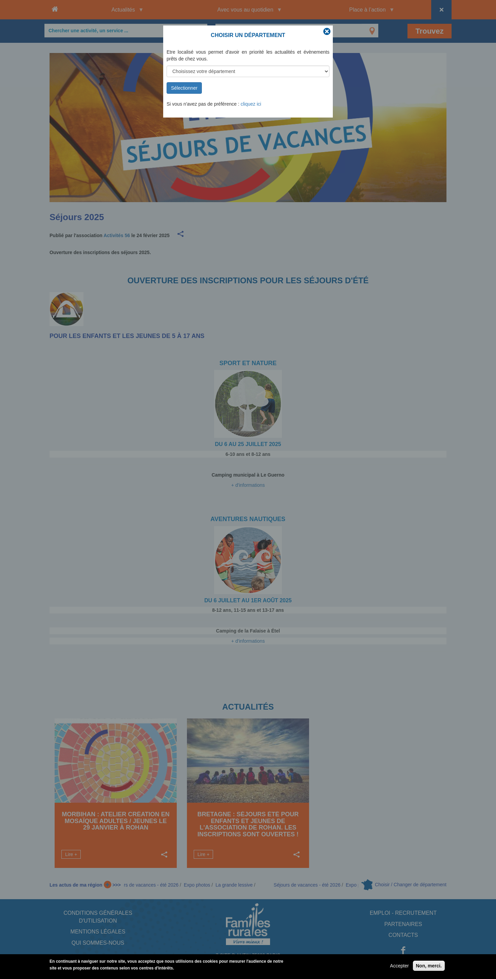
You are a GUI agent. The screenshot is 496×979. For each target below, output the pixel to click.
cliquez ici (251, 104)
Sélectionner (184, 88)
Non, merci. (429, 967)
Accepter (399, 967)
